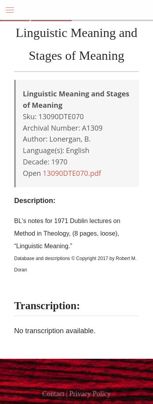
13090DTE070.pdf (72, 173)
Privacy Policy (90, 394)
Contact (53, 394)
